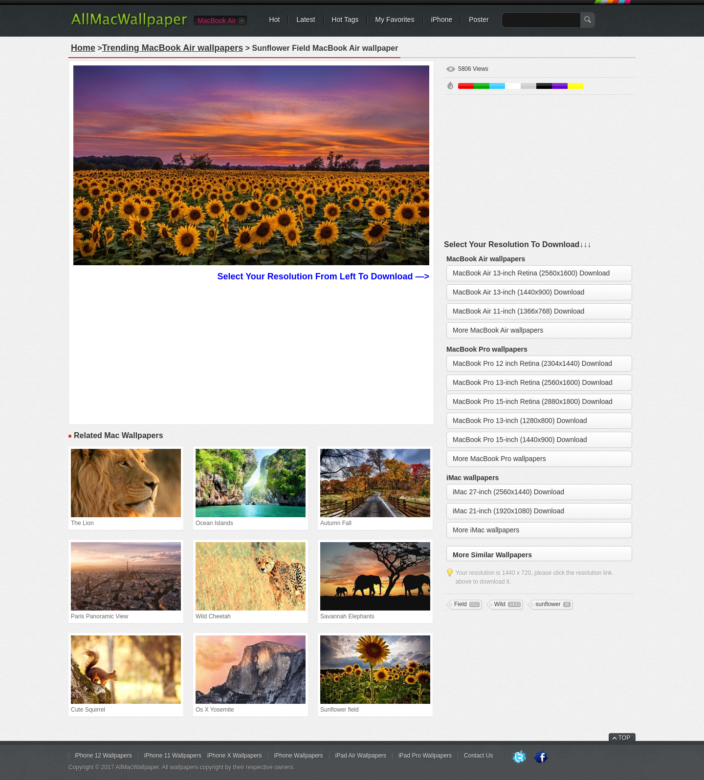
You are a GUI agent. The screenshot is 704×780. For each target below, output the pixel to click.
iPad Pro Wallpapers (425, 755)
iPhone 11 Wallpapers (172, 755)
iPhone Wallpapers (298, 755)
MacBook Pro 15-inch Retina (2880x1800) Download (533, 401)
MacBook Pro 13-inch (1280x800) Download (520, 420)
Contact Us (478, 755)
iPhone (442, 19)
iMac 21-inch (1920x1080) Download (508, 511)
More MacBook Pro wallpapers (499, 459)
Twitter (519, 757)
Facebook (541, 757)
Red (466, 86)
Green (481, 86)
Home (83, 48)
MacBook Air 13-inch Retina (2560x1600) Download (531, 273)
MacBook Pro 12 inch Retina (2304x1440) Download (532, 363)
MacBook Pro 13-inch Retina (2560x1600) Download (533, 382)
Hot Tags (345, 19)
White (513, 86)
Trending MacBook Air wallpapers (172, 48)
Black (544, 86)
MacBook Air (217, 20)
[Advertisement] (251, 351)
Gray (528, 86)
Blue (497, 86)
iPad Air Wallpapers (360, 755)
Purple (560, 86)
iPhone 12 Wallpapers (103, 755)
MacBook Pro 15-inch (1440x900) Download (520, 439)
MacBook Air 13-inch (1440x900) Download (518, 292)
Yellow (575, 86)
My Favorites (395, 19)
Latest (305, 19)
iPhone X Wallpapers (234, 755)
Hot (274, 19)
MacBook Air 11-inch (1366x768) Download (518, 311)
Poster (478, 19)
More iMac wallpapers (486, 530)
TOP (624, 738)
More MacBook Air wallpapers (498, 330)
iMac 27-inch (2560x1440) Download (508, 492)
